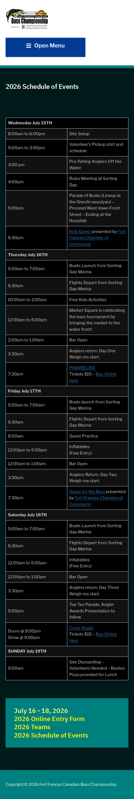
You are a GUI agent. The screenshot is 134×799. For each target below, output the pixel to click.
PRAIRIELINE (82, 367)
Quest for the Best (87, 491)
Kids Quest (79, 231)
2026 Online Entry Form (49, 719)
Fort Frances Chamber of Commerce (97, 238)
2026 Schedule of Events (51, 735)
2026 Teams (32, 727)
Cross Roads (81, 628)
